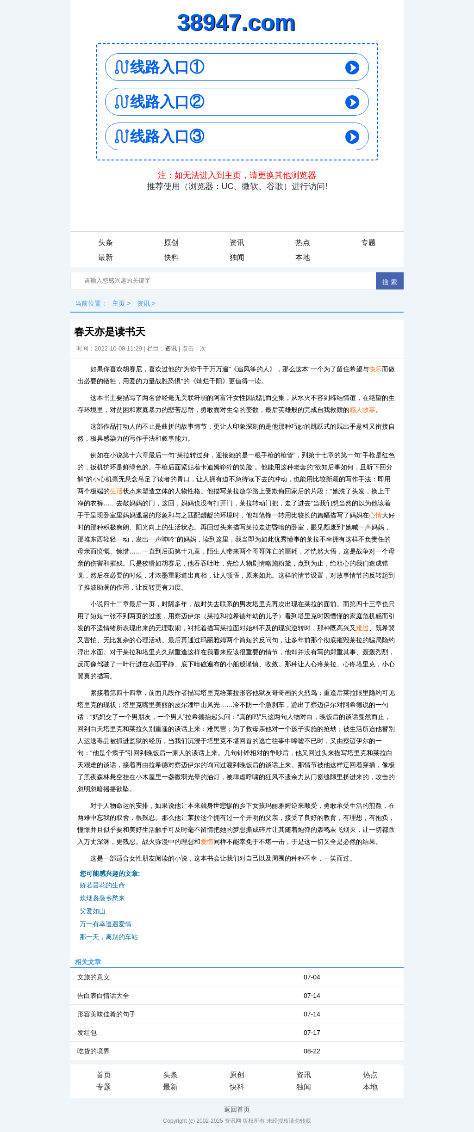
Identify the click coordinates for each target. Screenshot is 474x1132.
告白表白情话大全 (103, 995)
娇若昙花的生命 (102, 885)
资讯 (237, 242)
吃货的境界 (93, 1051)
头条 (105, 242)
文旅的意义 (93, 977)
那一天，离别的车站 (109, 937)
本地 (302, 257)
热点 (302, 242)
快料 (171, 257)
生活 (116, 491)
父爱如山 (93, 911)
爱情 (206, 841)
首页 (103, 1075)
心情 (375, 515)
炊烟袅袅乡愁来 (102, 898)
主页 (118, 303)
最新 (105, 257)
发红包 (87, 1032)
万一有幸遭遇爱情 (105, 924)
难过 (362, 628)
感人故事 (362, 409)
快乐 (375, 369)
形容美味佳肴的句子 (106, 1014)
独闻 (237, 257)
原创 (171, 242)
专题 (368, 242)
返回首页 (237, 1109)
